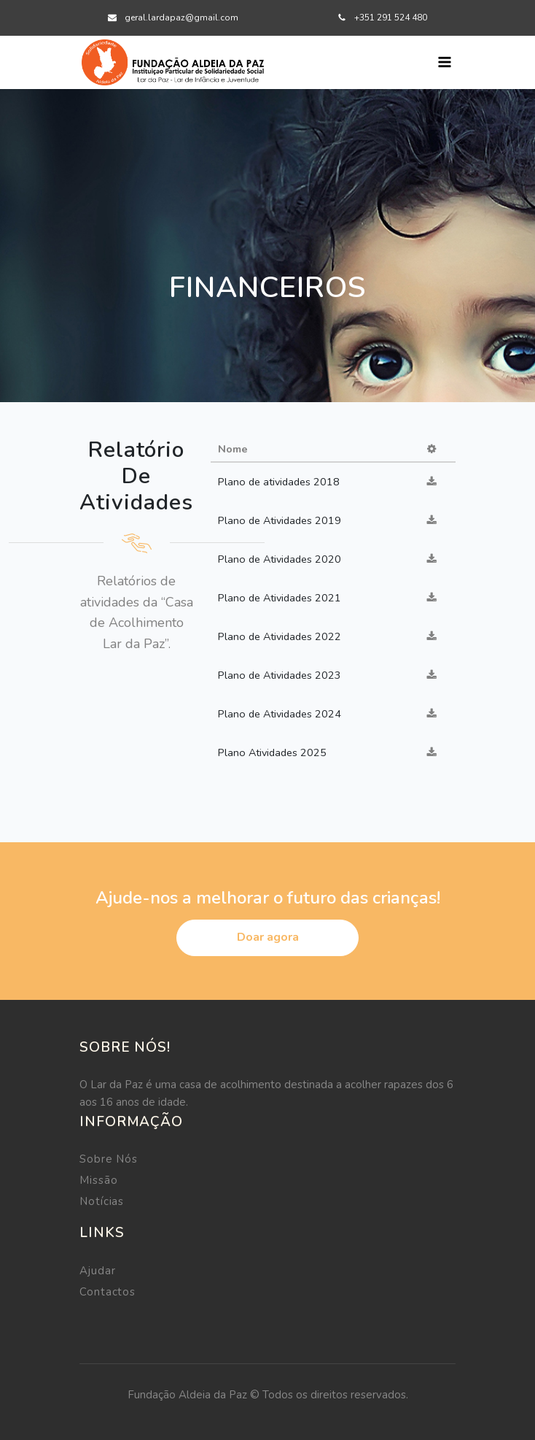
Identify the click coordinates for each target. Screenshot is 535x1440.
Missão (98, 1180)
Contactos (107, 1292)
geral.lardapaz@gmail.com (181, 17)
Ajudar (97, 1270)
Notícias (101, 1201)
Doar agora (268, 937)
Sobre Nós (108, 1159)
